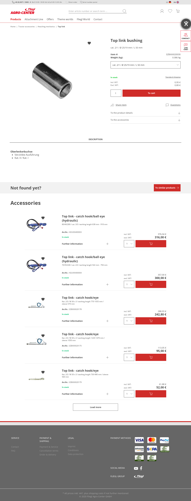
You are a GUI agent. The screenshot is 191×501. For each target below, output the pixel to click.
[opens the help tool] (186, 24)
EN (175, 2)
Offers (50, 19)
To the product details (122, 112)
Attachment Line (34, 19)
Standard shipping (173, 77)
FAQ (13, 450)
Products (15, 19)
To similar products (165, 187)
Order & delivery (48, 454)
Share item (121, 104)
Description (96, 139)
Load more (95, 407)
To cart (151, 93)
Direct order (72, 2)
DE (167, 2)
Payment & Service (49, 446)
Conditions (73, 450)
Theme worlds (65, 19)
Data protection (75, 454)
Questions (175, 104)
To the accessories (120, 119)
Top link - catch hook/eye (80, 298)
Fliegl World (83, 19)
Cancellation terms (49, 450)
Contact (98, 19)
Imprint (71, 446)
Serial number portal (90, 2)
